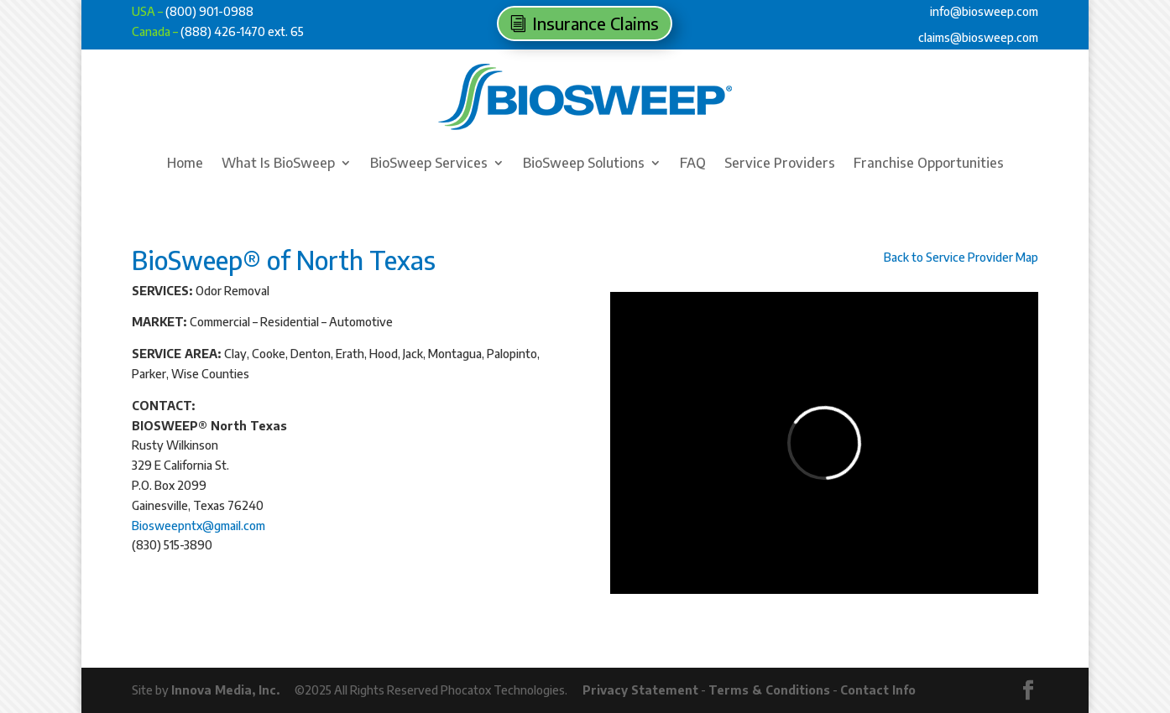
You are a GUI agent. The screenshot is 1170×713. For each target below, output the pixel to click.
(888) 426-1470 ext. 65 (242, 31)
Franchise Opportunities (929, 164)
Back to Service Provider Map (961, 257)
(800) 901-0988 (209, 11)
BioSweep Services (429, 164)
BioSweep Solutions (584, 164)
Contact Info (878, 690)
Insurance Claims (595, 23)
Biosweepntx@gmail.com (198, 525)
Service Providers (779, 164)
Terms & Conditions (769, 690)
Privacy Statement (640, 690)
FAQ (693, 164)
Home (185, 164)
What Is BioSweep (278, 164)
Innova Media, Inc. (225, 690)
